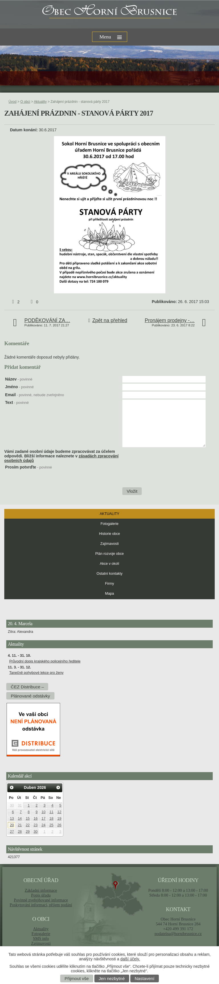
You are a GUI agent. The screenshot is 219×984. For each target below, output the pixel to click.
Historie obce (109, 534)
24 (44, 825)
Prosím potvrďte (28, 467)
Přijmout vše (77, 978)
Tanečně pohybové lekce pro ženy (36, 673)
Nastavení (144, 978)
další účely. (130, 959)
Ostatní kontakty (110, 574)
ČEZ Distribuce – (27, 686)
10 (44, 812)
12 (59, 812)
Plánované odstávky (30, 695)
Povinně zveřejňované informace (41, 900)
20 (12, 825)
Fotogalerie (109, 524)
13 (12, 819)
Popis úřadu (41, 895)
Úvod (13, 102)
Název (19, 379)
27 (12, 832)
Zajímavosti (109, 544)
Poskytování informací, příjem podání (41, 905)
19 (59, 819)
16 (36, 819)
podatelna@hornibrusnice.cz (178, 933)
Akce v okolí (109, 564)
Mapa (109, 594)
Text (17, 402)
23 (36, 825)
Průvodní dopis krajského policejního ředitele (44, 661)
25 (51, 825)
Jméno (19, 386)
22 (28, 825)
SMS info (41, 938)
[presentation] (165, 476)
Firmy (109, 584)
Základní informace (41, 890)
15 (28, 819)
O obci (25, 102)
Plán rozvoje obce (109, 554)
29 (28, 832)
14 (20, 819)
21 (20, 825)
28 (20, 832)
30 (12, 805)
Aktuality (40, 102)
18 (51, 819)
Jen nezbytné (112, 978)
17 (44, 819)
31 (20, 805)
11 (51, 812)
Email (34, 394)
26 (59, 825)
